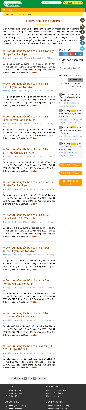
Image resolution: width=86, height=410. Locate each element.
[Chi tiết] (33, 73)
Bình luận (15, 58)
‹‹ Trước (14, 378)
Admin (73, 110)
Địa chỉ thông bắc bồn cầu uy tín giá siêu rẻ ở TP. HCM (70, 114)
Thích (5, 58)
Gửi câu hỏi (75, 80)
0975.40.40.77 (75, 3)
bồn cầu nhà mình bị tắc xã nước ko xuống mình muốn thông (70, 97)
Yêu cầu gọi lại (70, 182)
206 (39, 378)
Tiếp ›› (44, 378)
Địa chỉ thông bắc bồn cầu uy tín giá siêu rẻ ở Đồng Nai (70, 130)
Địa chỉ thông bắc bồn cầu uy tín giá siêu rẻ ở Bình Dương (70, 147)
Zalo (82, 48)
